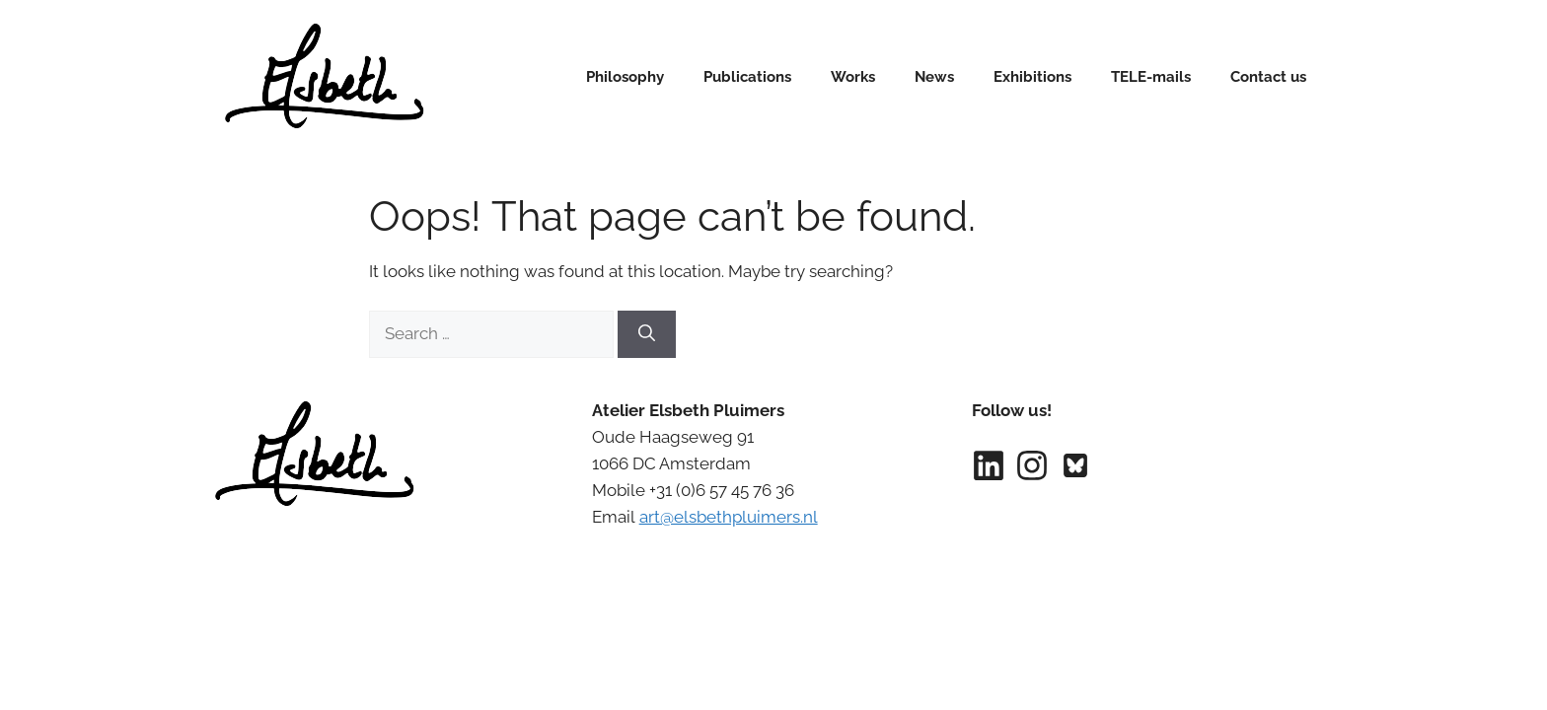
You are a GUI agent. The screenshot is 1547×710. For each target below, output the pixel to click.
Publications (747, 77)
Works (853, 77)
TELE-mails (1151, 77)
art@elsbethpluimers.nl (728, 517)
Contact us (1268, 77)
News (934, 77)
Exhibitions (1032, 77)
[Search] (647, 334)
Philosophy (625, 77)
